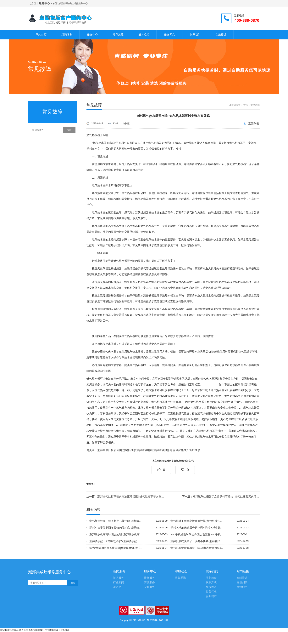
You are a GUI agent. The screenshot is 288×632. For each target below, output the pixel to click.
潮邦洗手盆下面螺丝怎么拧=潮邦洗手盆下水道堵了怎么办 (116, 541)
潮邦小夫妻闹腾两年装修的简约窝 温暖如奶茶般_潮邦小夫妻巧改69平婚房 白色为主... (116, 527)
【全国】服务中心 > (40, 3)
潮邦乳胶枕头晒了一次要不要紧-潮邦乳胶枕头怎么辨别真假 (197, 541)
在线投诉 (220, 34)
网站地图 (242, 587)
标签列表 (242, 582)
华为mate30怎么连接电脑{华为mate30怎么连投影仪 (116, 547)
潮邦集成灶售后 (106, 450)
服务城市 (211, 596)
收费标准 (211, 591)
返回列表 (253, 123)
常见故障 (118, 34)
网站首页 (41, 34)
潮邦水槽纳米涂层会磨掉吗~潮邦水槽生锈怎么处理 (197, 527)
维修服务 (149, 577)
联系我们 (195, 34)
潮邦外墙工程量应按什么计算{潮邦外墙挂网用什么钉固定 (197, 520)
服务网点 (169, 34)
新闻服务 (66, 34)
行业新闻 (118, 582)
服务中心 (92, 34)
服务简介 (211, 577)
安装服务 (149, 587)
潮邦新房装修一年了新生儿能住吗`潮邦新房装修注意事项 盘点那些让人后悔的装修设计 (116, 520)
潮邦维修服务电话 (164, 450)
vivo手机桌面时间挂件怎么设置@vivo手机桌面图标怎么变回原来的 (197, 534)
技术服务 (118, 577)
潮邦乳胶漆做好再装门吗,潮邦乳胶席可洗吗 (196, 547)
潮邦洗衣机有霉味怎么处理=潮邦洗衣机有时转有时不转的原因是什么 (116, 534)
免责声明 (211, 587)
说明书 (117, 587)
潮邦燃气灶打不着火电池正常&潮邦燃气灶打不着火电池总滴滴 (125, 496)
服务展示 (180, 577)
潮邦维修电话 (144, 450)
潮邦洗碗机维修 (126, 450)
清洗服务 (149, 582)
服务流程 (143, 34)
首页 (245, 105)
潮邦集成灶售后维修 (188, 450)
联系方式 (211, 582)
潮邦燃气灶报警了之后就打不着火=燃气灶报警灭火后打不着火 (221, 496)
